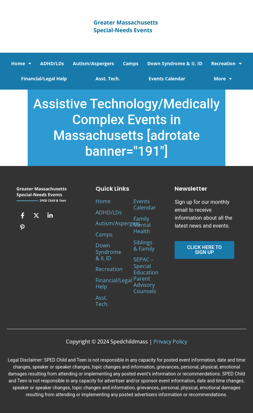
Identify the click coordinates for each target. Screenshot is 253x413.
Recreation (226, 63)
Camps (130, 63)
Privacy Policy (170, 341)
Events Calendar (167, 78)
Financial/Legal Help (44, 78)
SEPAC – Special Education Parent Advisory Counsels (145, 275)
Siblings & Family (144, 245)
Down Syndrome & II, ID (174, 63)
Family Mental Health (142, 225)
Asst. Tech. (108, 78)
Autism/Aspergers (93, 63)
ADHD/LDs (52, 63)
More (223, 78)
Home (21, 63)
